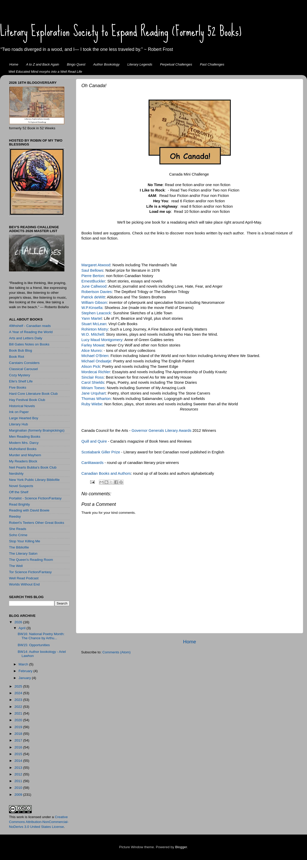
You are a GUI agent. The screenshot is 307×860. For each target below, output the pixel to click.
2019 (18, 727)
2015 (18, 754)
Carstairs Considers (24, 363)
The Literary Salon (23, 553)
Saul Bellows (92, 270)
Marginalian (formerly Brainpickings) (36, 430)
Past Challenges (212, 64)
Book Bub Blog (20, 350)
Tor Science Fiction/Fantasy (30, 572)
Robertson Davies (96, 292)
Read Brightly (19, 504)
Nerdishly (16, 473)
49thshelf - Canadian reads (30, 326)
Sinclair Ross (92, 377)
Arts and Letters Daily (25, 338)
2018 (18, 734)
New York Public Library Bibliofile (34, 480)
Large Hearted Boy (23, 418)
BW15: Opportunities (34, 645)
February (26, 671)
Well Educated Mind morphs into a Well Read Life (45, 72)
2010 (18, 788)
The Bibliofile (19, 547)
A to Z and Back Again (42, 64)
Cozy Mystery (19, 375)
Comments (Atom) (117, 652)
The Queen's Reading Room (31, 560)
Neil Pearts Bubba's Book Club (32, 467)
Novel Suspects (21, 486)
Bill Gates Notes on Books (29, 344)
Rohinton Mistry (94, 329)
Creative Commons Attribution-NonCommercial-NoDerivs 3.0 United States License (39, 822)
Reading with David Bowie (29, 510)
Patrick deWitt (93, 297)
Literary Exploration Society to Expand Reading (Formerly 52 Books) (121, 31)
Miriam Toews (93, 388)
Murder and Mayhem (25, 455)
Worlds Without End (24, 584)
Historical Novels (22, 406)
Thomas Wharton (96, 399)
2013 (18, 768)
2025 (18, 686)
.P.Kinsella (93, 308)
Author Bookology (106, 64)
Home (13, 64)
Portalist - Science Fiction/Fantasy (35, 498)
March (24, 664)
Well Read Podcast (24, 578)
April (23, 628)
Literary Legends (139, 64)
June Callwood (93, 286)
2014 (18, 761)
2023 (18, 700)
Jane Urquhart (93, 393)
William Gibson (94, 302)
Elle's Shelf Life (21, 381)
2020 (18, 720)
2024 (18, 693)
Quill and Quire (94, 441)
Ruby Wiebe (91, 404)
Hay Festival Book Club (27, 400)
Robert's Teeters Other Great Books (36, 523)
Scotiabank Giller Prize (100, 452)
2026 (18, 622)
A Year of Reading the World (31, 332)
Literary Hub (18, 424)
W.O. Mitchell (92, 334)
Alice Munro (91, 351)
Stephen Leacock (96, 313)
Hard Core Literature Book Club (33, 394)
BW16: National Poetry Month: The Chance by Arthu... (41, 636)
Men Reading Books (24, 436)
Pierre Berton (92, 276)
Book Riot (16, 357)
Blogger (181, 847)
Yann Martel (91, 318)
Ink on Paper (19, 412)
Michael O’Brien (94, 356)
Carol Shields (92, 382)
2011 (18, 781)
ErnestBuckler (93, 281)
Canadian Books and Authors (106, 473)
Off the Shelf (18, 492)
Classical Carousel (23, 369)
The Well (16, 566)
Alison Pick (90, 366)
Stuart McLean (93, 324)
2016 (18, 747)
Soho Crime (18, 535)
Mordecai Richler (95, 372)
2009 (18, 795)
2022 (18, 707)
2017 (18, 740)
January (25, 678)
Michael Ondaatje (96, 361)
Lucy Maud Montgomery (101, 340)
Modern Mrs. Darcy (24, 443)
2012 (18, 774)
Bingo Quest (76, 64)
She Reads (17, 529)
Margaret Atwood (95, 265)
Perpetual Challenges (176, 64)
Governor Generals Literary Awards (161, 430)
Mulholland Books (23, 449)
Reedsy (15, 516)
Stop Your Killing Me (24, 541)
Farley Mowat (92, 345)
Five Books (17, 387)
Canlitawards (93, 463)
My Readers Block (23, 461)
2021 (18, 713)
